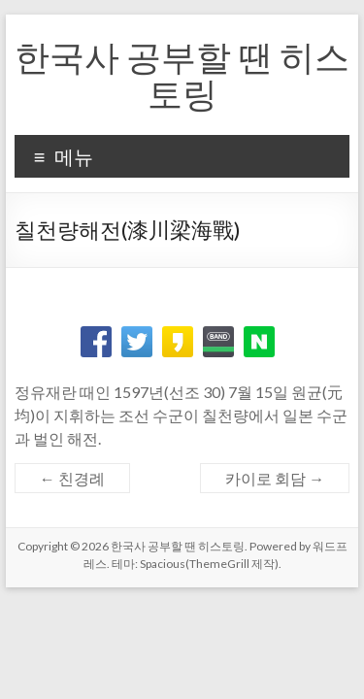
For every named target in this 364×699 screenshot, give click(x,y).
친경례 (72, 478)
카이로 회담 (274, 478)
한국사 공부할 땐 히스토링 (182, 75)
